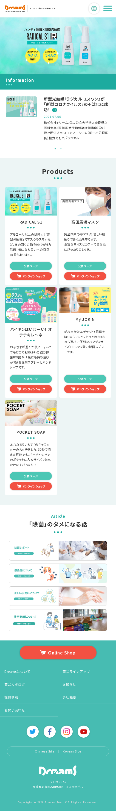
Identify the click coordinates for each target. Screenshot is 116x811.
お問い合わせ (14, 710)
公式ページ (31, 266)
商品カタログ (14, 684)
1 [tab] (55, 148)
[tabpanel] (58, 118)
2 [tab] (61, 148)
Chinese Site (45, 751)
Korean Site (72, 751)
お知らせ (69, 684)
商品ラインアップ (76, 671)
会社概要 (69, 697)
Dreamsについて (17, 671)
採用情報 (11, 697)
